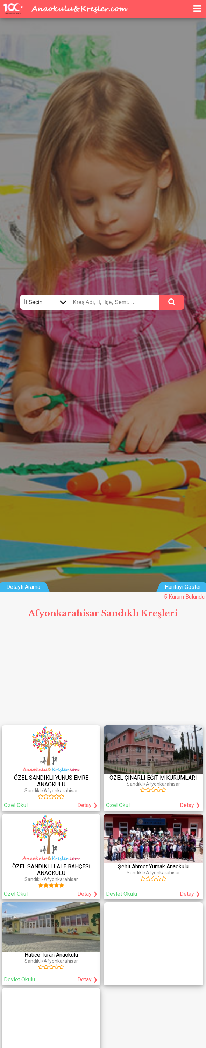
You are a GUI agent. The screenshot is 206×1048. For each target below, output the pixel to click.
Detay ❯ (87, 805)
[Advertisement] (103, 674)
